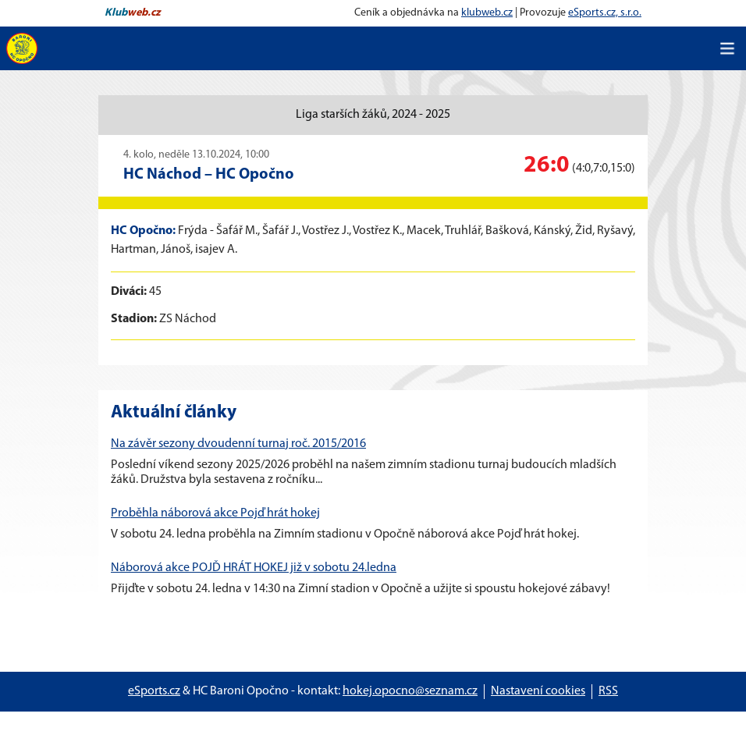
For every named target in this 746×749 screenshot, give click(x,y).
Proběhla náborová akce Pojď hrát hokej (215, 513)
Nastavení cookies (538, 691)
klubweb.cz (487, 13)
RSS (608, 691)
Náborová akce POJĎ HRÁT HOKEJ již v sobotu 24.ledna (253, 568)
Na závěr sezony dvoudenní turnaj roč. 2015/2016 (238, 444)
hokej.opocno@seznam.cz (410, 691)
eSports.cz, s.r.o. (604, 13)
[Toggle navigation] (727, 48)
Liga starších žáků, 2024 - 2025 (373, 114)
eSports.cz (154, 691)
